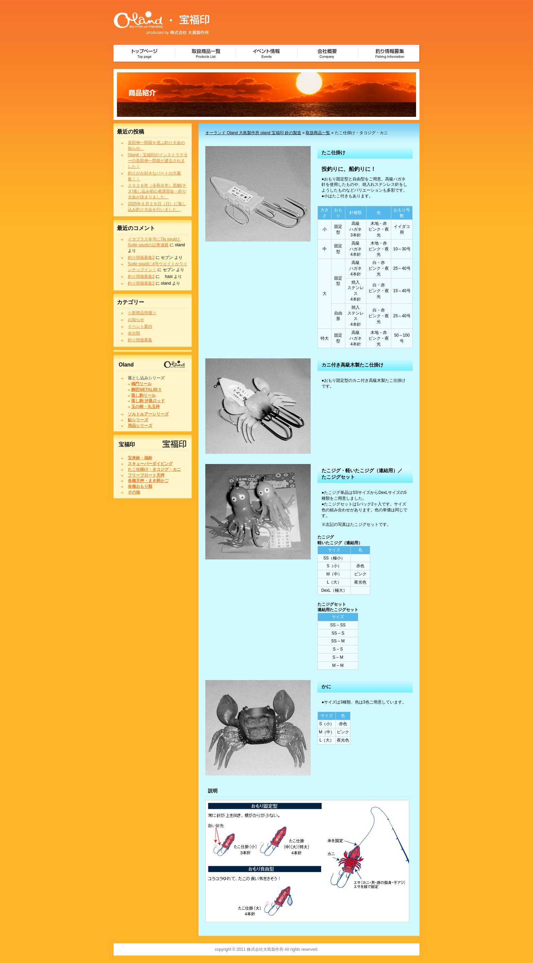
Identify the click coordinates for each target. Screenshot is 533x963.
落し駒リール (143, 395)
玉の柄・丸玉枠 (145, 406)
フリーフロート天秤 (146, 475)
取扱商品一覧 (318, 132)
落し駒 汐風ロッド (148, 400)
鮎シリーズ (138, 419)
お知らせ (136, 319)
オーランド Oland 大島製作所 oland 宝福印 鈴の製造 (253, 132)
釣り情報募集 (140, 340)
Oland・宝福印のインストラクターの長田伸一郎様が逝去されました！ (158, 161)
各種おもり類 (140, 486)
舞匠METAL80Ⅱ (146, 389)
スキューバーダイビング (150, 463)
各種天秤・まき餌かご (148, 480)
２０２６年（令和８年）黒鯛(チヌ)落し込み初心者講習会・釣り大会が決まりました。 (157, 191)
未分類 (134, 333)
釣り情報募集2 (141, 257)
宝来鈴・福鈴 (140, 458)
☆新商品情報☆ (142, 312)
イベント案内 (140, 326)
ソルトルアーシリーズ (148, 414)
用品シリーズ (140, 425)
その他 (134, 492)
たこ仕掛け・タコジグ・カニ (154, 469)
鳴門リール (141, 383)
